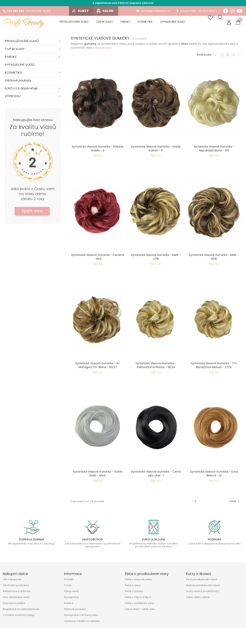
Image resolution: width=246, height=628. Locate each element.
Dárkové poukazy (18, 82)
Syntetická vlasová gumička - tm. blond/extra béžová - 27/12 (214, 367)
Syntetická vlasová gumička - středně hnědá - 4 (98, 150)
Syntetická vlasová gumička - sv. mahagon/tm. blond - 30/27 (97, 367)
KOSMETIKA (13, 74)
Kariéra (68, 603)
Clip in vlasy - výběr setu (140, 609)
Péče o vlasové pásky (138, 579)
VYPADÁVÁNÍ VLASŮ (20, 67)
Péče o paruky (134, 591)
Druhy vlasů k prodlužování (202, 591)
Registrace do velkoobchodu (21, 609)
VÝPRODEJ (13, 98)
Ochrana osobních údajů (18, 615)
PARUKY (11, 59)
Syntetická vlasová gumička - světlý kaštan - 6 (155, 150)
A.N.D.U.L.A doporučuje (21, 90)
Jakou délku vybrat (198, 597)
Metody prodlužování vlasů (203, 585)
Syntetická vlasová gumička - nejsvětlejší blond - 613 (214, 150)
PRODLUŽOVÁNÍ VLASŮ (22, 43)
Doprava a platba (14, 603)
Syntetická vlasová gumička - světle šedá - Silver (97, 476)
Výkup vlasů (71, 591)
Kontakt (68, 579)
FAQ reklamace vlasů (16, 597)
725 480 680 (13, 11)
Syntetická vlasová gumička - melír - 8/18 (214, 259)
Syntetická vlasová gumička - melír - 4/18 (156, 259)
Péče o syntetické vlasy (139, 603)
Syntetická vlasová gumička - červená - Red (97, 259)
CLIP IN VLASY (15, 51)
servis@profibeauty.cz (153, 11)
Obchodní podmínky (16, 585)
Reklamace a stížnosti (16, 591)
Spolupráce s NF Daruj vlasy (81, 615)
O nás (67, 585)
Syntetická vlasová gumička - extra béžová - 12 (214, 476)
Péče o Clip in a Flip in (138, 597)
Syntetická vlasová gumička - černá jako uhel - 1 (156, 476)
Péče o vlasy (133, 585)
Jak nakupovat (12, 579)
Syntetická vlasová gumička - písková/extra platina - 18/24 (155, 367)
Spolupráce (71, 597)
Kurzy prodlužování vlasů (201, 579)
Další (235, 503)
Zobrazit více (102, 50)
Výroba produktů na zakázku (82, 621)
